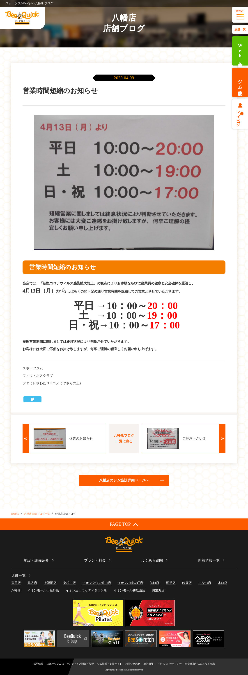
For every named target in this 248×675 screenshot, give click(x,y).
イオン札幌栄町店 (130, 583)
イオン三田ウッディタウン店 (86, 590)
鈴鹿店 (187, 583)
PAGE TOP (124, 524)
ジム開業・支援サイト (109, 663)
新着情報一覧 (209, 560)
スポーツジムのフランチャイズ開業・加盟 (70, 663)
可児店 (170, 583)
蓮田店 (16, 583)
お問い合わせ (132, 663)
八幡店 (16, 590)
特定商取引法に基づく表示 (200, 663)
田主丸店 (158, 590)
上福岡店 (50, 583)
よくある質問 (152, 560)
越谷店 (32, 583)
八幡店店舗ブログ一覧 (37, 513)
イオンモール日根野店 (43, 590)
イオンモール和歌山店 (129, 590)
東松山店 (69, 583)
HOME (15, 513)
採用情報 (38, 663)
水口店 (222, 583)
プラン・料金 (95, 560)
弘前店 (154, 583)
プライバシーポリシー (169, 663)
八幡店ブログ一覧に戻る (124, 438)
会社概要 (149, 663)
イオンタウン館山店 (97, 583)
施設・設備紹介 (36, 560)
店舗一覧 (240, 29)
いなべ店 (204, 583)
